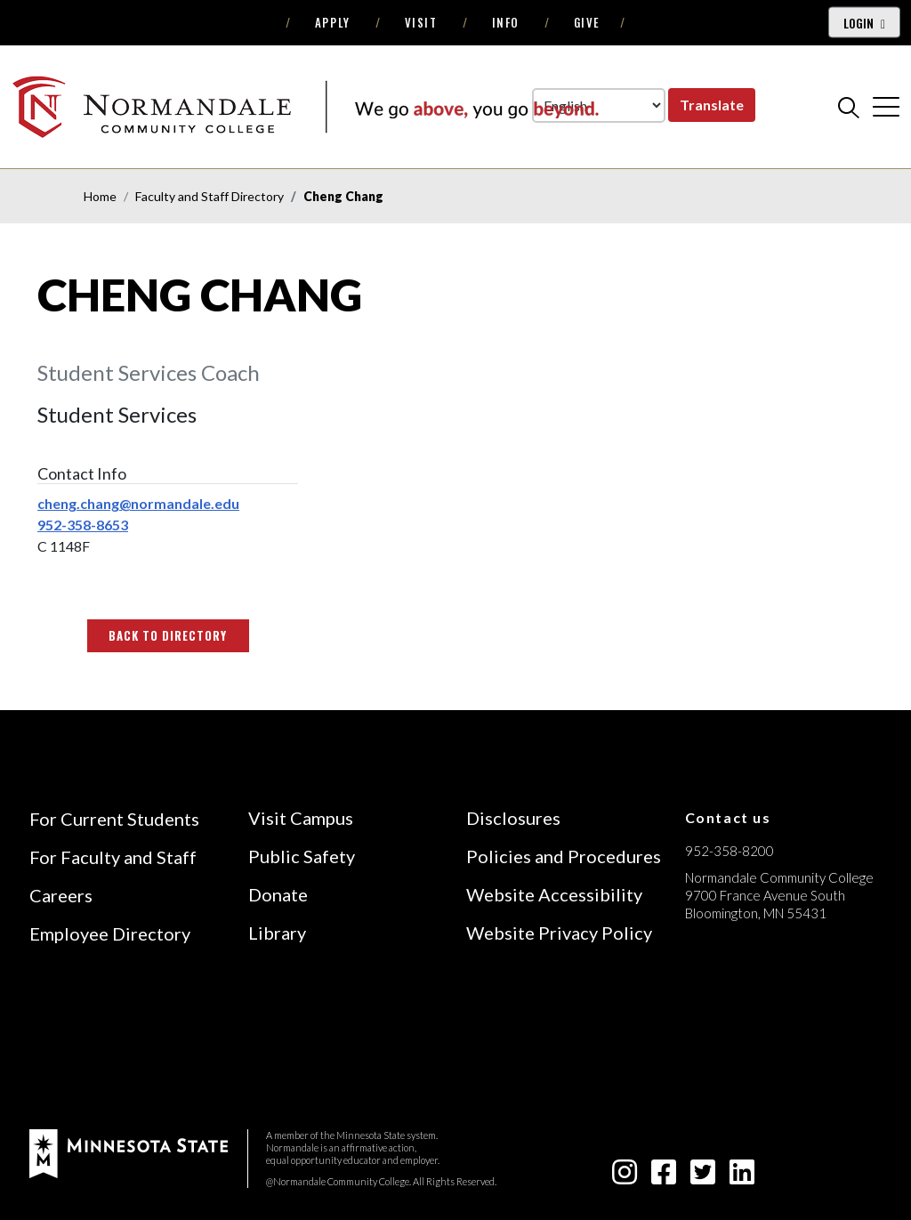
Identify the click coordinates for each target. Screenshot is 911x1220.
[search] (848, 106)
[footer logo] (128, 1151)
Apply (333, 22)
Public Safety (301, 856)
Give (587, 22)
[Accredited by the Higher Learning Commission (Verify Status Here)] (751, 1039)
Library (277, 932)
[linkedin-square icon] (742, 1176)
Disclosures (513, 817)
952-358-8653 (82, 524)
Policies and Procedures (563, 856)
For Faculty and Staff (113, 857)
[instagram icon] (624, 1176)
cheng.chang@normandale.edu (138, 503)
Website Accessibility (554, 894)
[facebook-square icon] (663, 1176)
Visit (421, 22)
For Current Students (114, 818)
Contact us (728, 817)
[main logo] (305, 106)
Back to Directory (168, 635)
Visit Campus (300, 817)
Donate (278, 894)
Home (100, 196)
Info (506, 22)
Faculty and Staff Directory (209, 196)
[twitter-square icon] (702, 1176)
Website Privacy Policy (559, 932)
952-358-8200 (729, 851)
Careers (61, 895)
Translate (712, 104)
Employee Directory (109, 933)
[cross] (886, 106)
